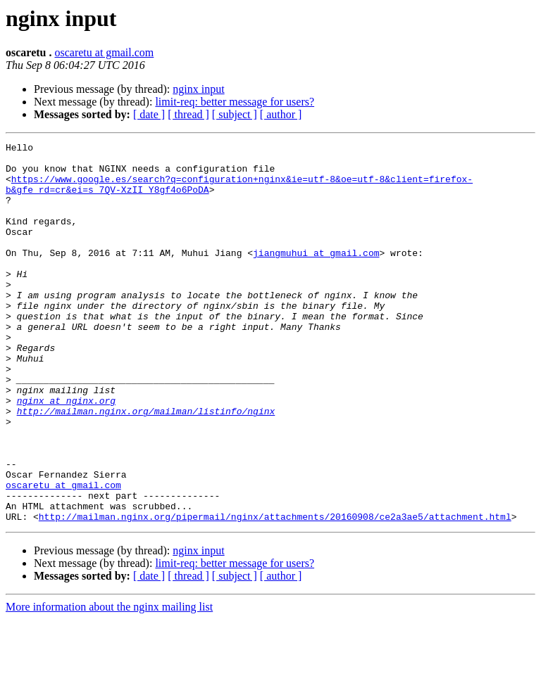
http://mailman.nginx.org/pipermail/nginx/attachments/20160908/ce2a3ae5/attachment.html (275, 592)
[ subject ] (234, 114)
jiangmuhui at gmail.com (316, 275)
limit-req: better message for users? (234, 102)
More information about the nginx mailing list (109, 683)
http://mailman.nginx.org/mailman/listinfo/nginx (146, 465)
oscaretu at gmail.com (104, 52)
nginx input (198, 89)
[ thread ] (188, 114)
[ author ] (281, 114)
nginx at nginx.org (66, 453)
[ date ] (149, 114)
